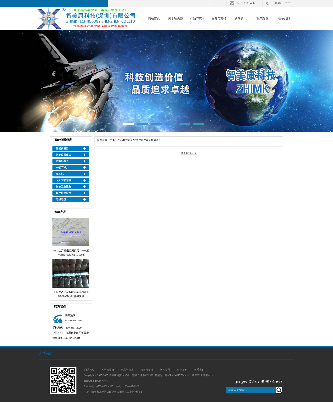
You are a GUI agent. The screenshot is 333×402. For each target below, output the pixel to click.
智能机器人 (62, 161)
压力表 (155, 140)
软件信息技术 (63, 193)
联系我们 (284, 18)
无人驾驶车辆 (63, 180)
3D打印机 (61, 167)
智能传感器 (62, 148)
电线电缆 (61, 199)
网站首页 (154, 18)
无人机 (59, 173)
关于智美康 (175, 18)
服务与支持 (219, 18)
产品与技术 (197, 18)
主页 (112, 140)
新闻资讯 (241, 18)
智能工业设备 (63, 186)
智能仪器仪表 (63, 154)
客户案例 (262, 18)
